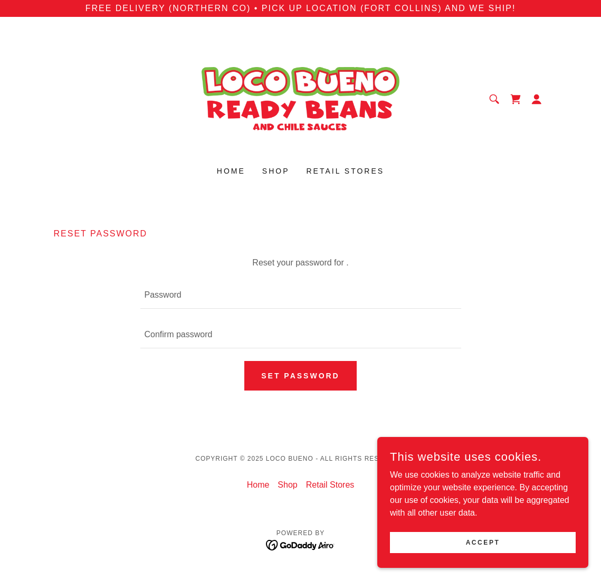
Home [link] (231, 171)
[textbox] (300, 295)
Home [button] (258, 484)
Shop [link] (276, 171)
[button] (536, 99)
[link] (300, 98)
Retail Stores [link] (346, 171)
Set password (300, 376)
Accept (483, 542)
